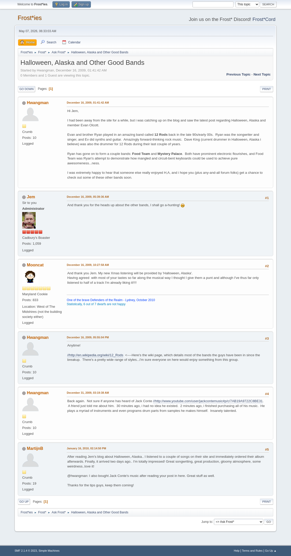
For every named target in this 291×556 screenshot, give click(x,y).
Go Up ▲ (270, 550)
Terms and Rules (252, 550)
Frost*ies (30, 17)
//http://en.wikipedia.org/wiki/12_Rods (95, 355)
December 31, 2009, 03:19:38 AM (88, 392)
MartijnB (35, 448)
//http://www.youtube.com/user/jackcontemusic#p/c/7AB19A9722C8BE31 (207, 401)
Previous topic (238, 74)
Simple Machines (48, 550)
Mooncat (35, 265)
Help (236, 550)
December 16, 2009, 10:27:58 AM (88, 264)
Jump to (206, 521)
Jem (31, 197)
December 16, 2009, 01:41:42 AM (88, 102)
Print (266, 89)
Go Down (26, 89)
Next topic (262, 74)
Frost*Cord (264, 19)
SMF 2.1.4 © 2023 (26, 550)
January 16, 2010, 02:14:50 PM (86, 448)
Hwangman (38, 103)
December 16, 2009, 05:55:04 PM (88, 337)
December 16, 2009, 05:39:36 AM (88, 196)
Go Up (24, 501)
